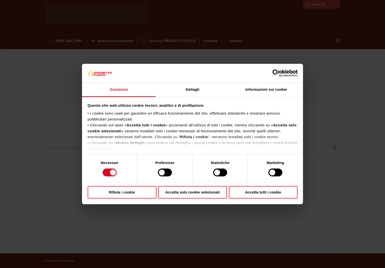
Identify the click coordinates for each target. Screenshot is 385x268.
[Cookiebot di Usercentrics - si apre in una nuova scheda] (276, 73)
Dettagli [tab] (192, 89)
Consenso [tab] (119, 89)
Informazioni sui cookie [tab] (266, 89)
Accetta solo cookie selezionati (192, 192)
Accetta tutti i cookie (263, 192)
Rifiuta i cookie (122, 192)
